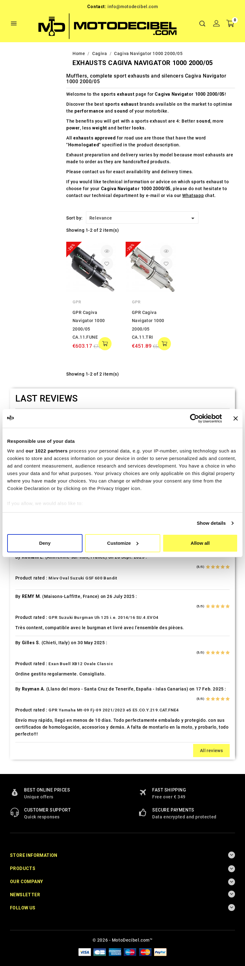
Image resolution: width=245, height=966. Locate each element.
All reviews (211, 750)
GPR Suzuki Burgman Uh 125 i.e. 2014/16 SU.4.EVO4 (103, 617)
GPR (76, 302)
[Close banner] (235, 418)
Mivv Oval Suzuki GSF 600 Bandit (82, 578)
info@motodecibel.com (133, 6)
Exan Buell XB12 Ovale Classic (80, 663)
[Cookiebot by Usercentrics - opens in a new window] (194, 418)
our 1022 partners (47, 450)
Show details (211, 523)
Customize (122, 543)
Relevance (143, 218)
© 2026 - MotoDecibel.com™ (122, 940)
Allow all (200, 543)
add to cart (105, 343)
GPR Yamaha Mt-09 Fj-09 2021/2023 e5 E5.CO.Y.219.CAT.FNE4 (113, 710)
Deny (45, 543)
